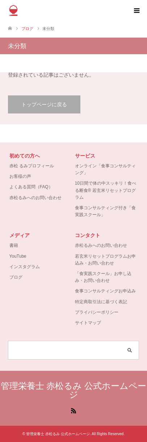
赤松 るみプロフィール (31, 165)
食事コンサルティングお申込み (105, 290)
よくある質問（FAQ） (31, 186)
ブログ (15, 277)
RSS (73, 410)
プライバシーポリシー (96, 312)
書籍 (13, 245)
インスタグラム (24, 266)
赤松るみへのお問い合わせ (35, 197)
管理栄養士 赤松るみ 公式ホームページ (73, 390)
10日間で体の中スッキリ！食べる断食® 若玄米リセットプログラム (105, 190)
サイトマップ (88, 322)
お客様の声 (20, 176)
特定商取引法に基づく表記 (101, 301)
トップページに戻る (44, 104)
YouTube (17, 256)
